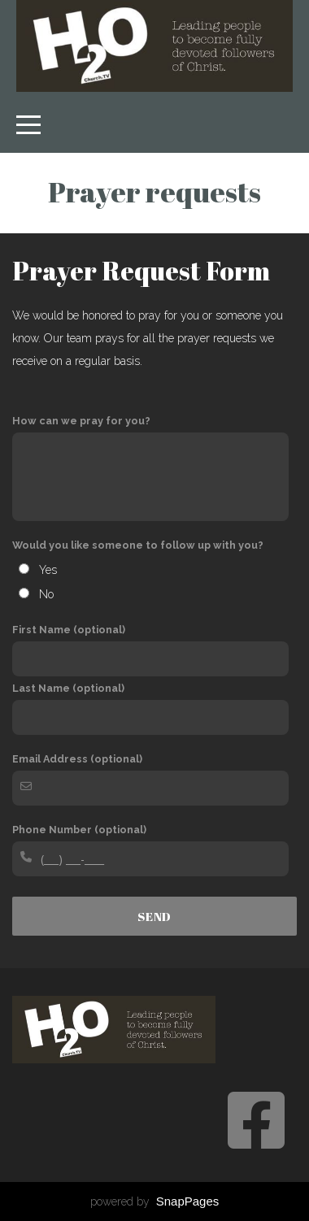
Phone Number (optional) (79, 829)
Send (154, 916)
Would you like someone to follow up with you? (137, 545)
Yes (48, 569)
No (46, 594)
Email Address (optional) (77, 759)
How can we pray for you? (81, 421)
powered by (155, 1201)
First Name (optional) (68, 630)
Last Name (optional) (68, 688)
